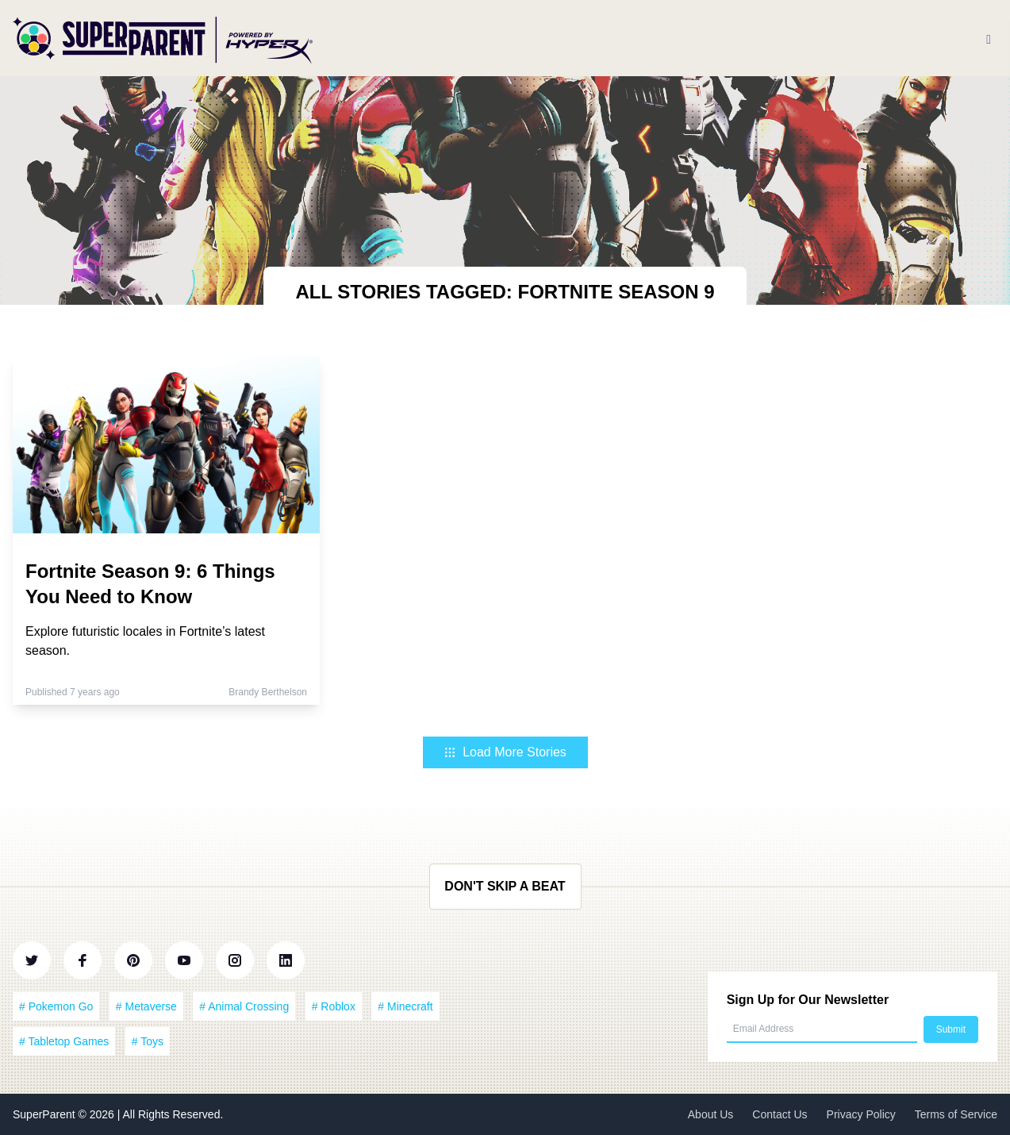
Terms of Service (956, 1114)
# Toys (147, 1041)
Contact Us (779, 1114)
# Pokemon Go (56, 1006)
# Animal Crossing (244, 1006)
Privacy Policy (861, 1114)
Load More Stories (505, 752)
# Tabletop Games (64, 1041)
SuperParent (46, 1114)
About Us (711, 1114)
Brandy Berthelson (267, 692)
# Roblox (333, 1006)
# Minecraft (405, 1006)
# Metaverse (146, 1006)
